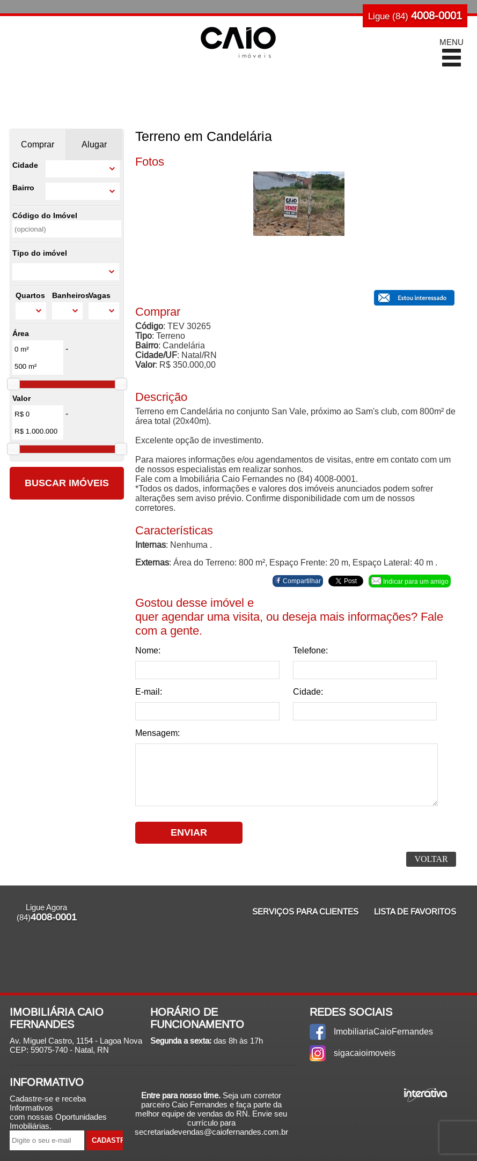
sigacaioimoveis (364, 1053)
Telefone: (310, 650)
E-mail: (148, 691)
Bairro (23, 187)
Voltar (430, 859)
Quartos (30, 295)
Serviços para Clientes (305, 911)
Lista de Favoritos (415, 911)
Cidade (25, 165)
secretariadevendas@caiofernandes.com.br (211, 1131)
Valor (21, 398)
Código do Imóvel (44, 215)
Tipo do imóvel (39, 253)
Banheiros (67, 295)
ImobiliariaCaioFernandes (383, 1031)
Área (20, 333)
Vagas (100, 295)
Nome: (147, 650)
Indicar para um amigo (410, 581)
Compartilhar (298, 581)
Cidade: (308, 691)
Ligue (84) (415, 15)
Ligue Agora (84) (47, 912)
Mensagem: (157, 733)
